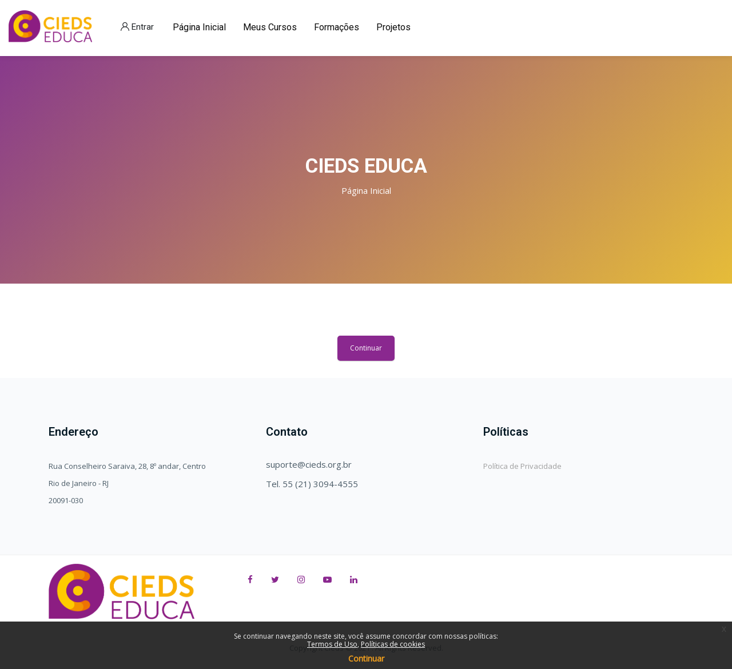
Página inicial (366, 190)
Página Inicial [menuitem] (199, 27)
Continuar (366, 348)
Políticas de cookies (393, 644)
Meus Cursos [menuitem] (270, 27)
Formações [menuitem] (336, 27)
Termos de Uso (332, 644)
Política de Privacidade (522, 466)
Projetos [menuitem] (393, 27)
